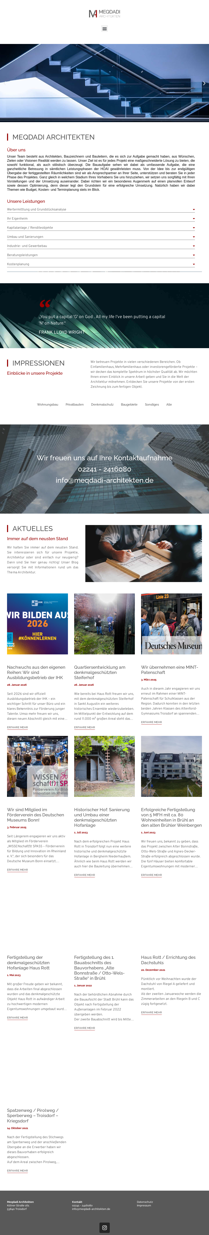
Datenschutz (145, 1201)
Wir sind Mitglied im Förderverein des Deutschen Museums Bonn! (35, 815)
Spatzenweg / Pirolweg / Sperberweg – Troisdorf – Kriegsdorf (33, 1115)
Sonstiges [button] (152, 404)
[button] (104, 28)
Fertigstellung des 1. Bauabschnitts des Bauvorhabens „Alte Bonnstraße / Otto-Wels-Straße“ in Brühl (99, 968)
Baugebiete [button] (129, 404)
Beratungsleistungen (22, 255)
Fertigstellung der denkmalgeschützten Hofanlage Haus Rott (28, 962)
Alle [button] (169, 404)
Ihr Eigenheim (17, 219)
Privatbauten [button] (75, 404)
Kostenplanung (18, 264)
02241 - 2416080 (82, 1205)
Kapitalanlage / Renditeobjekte (30, 228)
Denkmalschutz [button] (102, 404)
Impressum (144, 1205)
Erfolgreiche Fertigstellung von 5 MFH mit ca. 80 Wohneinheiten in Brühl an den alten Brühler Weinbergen (171, 817)
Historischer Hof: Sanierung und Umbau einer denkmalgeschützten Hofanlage (102, 817)
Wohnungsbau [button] (47, 404)
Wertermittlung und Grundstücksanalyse (36, 210)
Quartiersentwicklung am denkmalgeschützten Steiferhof (99, 672)
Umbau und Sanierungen (25, 237)
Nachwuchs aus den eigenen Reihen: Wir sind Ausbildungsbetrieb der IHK (36, 672)
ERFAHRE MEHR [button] (17, 727)
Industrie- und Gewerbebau (27, 246)
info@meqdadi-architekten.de (91, 1209)
